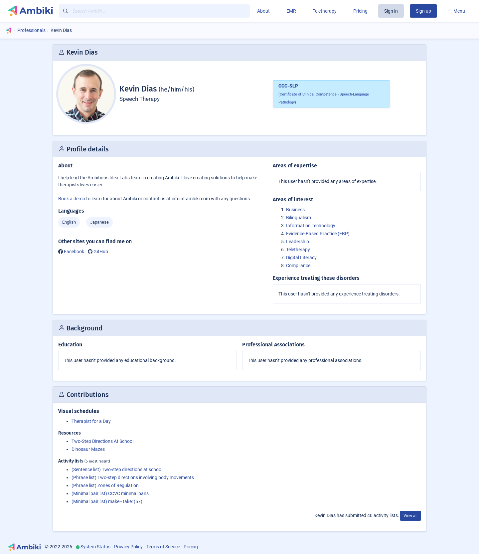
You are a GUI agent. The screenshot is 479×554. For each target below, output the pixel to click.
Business (295, 209)
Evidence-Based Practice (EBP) (318, 233)
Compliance (298, 265)
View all (410, 515)
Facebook (74, 251)
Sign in (391, 11)
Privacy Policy (128, 546)
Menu (456, 11)
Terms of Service (163, 546)
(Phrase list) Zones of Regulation (105, 485)
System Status (95, 546)
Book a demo (71, 198)
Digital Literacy (301, 257)
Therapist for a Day (91, 421)
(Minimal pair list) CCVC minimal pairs (110, 493)
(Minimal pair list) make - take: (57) (107, 501)
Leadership (297, 241)
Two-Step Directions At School (102, 441)
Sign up (423, 11)
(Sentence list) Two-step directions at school (117, 469)
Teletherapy (325, 11)
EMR (291, 11)
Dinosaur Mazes (88, 449)
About (263, 11)
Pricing (360, 11)
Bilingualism (298, 217)
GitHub (100, 251)
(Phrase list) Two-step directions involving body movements (133, 477)
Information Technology (310, 225)
